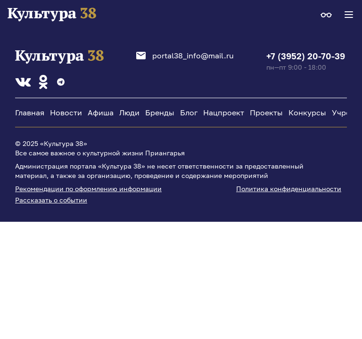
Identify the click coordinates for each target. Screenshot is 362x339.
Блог (188, 112)
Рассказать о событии (51, 200)
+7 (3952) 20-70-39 (305, 56)
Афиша (101, 112)
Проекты (266, 112)
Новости (66, 112)
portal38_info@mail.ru (185, 55)
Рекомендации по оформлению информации (88, 189)
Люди (129, 112)
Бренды (159, 112)
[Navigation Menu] (348, 14)
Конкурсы (307, 112)
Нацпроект (223, 112)
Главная (29, 112)
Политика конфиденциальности (288, 189)
